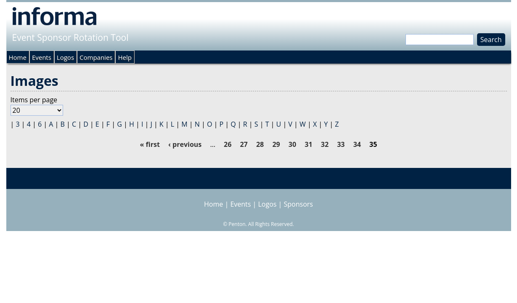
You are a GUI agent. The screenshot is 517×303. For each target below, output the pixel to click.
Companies (96, 57)
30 (292, 144)
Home (18, 57)
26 (227, 144)
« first (150, 144)
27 (243, 144)
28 (260, 144)
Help (124, 57)
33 (341, 144)
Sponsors (298, 204)
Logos (65, 57)
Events (41, 57)
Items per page (34, 99)
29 (276, 144)
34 (357, 144)
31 (308, 144)
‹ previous (184, 144)
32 (325, 144)
